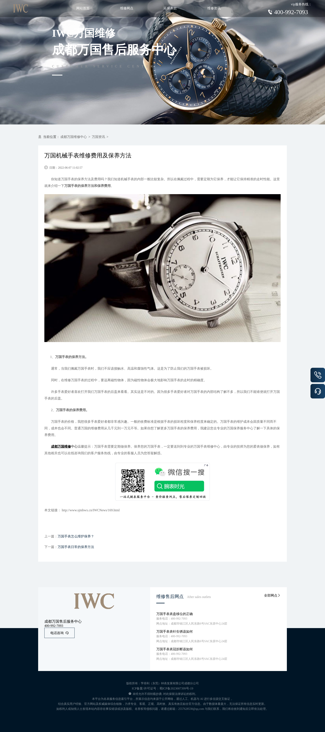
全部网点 (272, 595)
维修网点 (126, 8)
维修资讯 (214, 8)
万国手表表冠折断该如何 (174, 649)
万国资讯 (98, 137)
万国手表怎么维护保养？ (76, 536)
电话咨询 (59, 633)
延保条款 (170, 8)
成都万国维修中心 (73, 137)
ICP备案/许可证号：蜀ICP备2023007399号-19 (162, 688)
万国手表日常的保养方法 (76, 547)
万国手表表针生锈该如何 (174, 631)
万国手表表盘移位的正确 (174, 614)
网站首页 (83, 8)
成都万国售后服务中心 (63, 621)
